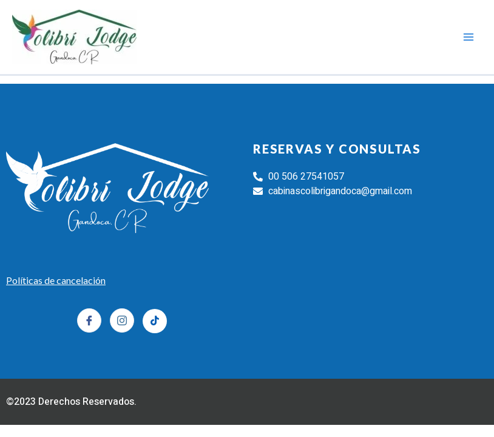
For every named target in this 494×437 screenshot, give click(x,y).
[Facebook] (89, 320)
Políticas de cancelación (56, 280)
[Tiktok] (155, 321)
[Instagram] (122, 320)
